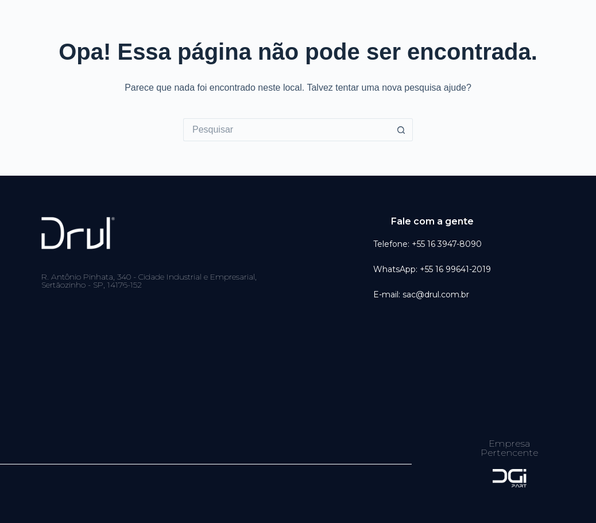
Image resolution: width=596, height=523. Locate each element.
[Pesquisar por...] (286, 129)
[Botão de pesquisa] (401, 129)
